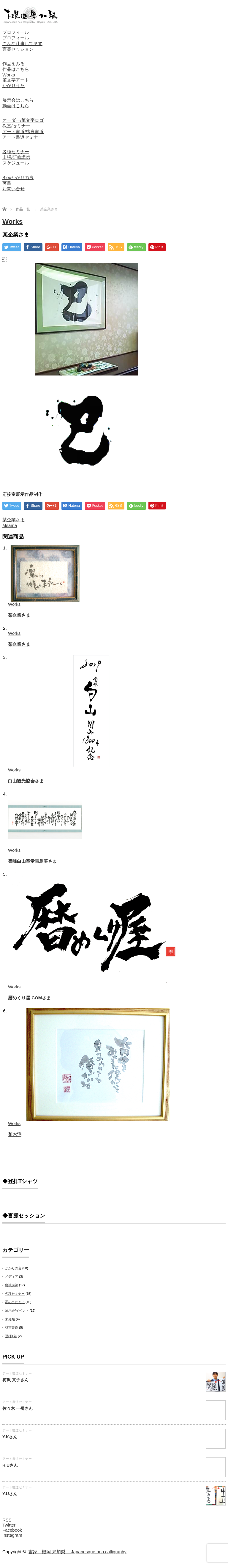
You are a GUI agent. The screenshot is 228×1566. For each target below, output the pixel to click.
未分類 (10, 1319)
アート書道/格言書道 (23, 131)
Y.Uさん (9, 1493)
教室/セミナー (16, 125)
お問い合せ (13, 188)
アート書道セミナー (22, 137)
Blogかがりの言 (18, 177)
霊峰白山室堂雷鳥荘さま (32, 861)
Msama (9, 525)
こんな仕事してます (22, 43)
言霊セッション (18, 49)
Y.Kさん (9, 1436)
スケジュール (15, 162)
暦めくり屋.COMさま (29, 997)
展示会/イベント (17, 1310)
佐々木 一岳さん (17, 1408)
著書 (6, 183)
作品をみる (13, 63)
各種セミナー (15, 151)
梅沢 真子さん (15, 1380)
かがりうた (13, 85)
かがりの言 (13, 1268)
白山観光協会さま (26, 780)
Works (8, 74)
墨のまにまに (15, 1302)
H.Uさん (10, 1465)
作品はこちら (15, 69)
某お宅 (14, 1134)
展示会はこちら (18, 100)
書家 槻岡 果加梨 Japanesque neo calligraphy (77, 1551)
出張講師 (11, 1285)
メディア (11, 1276)
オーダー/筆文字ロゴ (23, 120)
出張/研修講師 (16, 157)
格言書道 (11, 1327)
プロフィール (15, 32)
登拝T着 (11, 1336)
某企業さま (13, 519)
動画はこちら (15, 105)
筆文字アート (15, 79)
